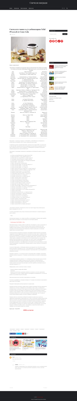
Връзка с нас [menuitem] (31, 8)
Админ (16, 364)
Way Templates (43, 399)
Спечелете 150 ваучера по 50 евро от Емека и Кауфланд (40, 348)
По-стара (45, 387)
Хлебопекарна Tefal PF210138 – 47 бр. (17, 222)
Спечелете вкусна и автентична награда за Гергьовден (61, 82)
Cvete (13, 357)
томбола (36, 329)
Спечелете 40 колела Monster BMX (60, 78)
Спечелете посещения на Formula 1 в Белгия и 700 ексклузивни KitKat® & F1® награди (61, 66)
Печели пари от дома (52, 96)
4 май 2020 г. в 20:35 (18, 357)
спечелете (32, 329)
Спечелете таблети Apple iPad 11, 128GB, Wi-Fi (28, 348)
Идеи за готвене (51, 101)
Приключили (27, 329)
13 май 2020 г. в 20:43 (21, 364)
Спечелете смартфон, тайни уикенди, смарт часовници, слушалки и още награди (60, 88)
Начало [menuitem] (11, 8)
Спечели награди (38, 3)
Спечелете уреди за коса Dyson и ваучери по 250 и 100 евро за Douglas (15, 348)
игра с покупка (12, 329)
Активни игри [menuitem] (16, 8)
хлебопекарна (42, 329)
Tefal (18, 330)
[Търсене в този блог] (56, 34)
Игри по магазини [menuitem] (24, 8)
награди (22, 329)
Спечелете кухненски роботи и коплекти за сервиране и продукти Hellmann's (61, 72)
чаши (11, 330)
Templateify (36, 399)
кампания (17, 329)
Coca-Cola (14, 330)
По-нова (11, 387)
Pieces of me (51, 99)
